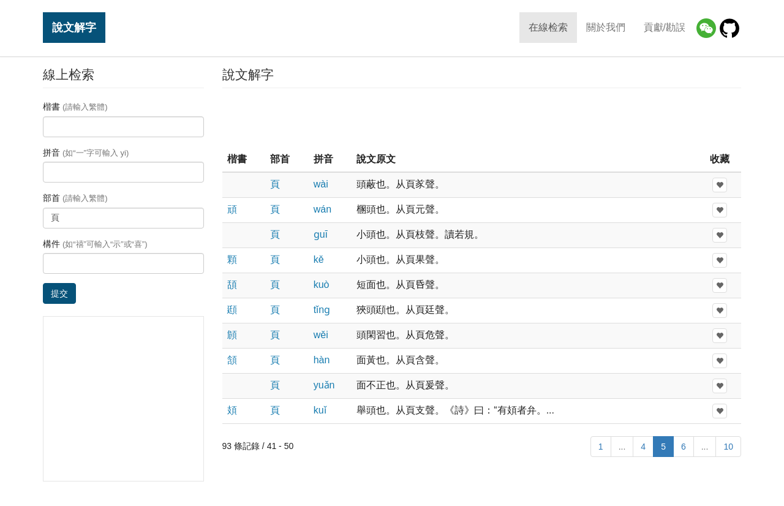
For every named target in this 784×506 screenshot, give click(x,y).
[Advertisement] (481, 118)
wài (321, 184)
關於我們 (605, 27)
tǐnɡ (322, 309)
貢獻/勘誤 (664, 27)
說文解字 (74, 27)
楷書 (75, 106)
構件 (95, 244)
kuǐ (320, 410)
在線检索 (548, 27)
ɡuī (321, 234)
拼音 (86, 152)
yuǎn (324, 385)
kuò (322, 284)
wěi (321, 335)
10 (728, 446)
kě (319, 259)
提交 (59, 293)
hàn (322, 360)
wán (322, 209)
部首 (75, 198)
